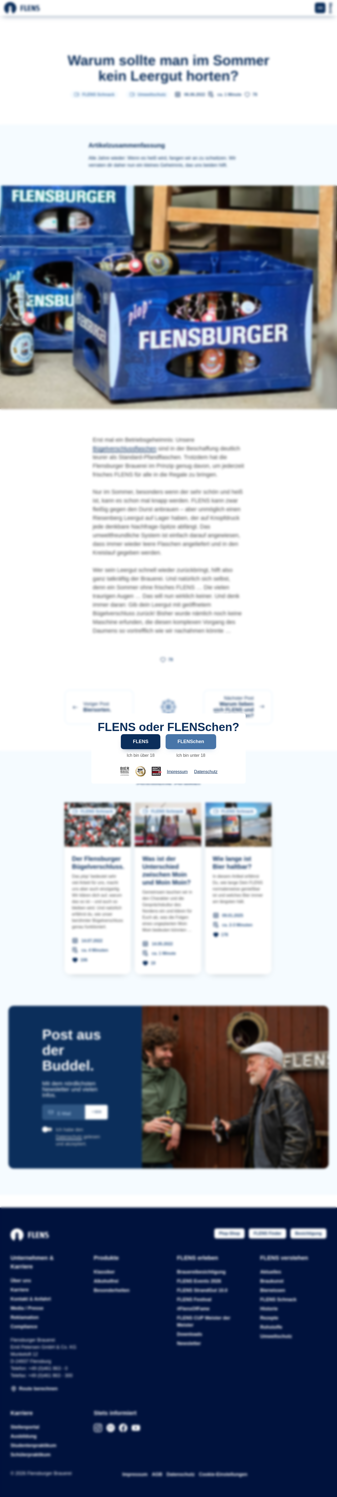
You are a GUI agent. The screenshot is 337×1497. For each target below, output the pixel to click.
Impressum (177, 772)
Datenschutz (205, 772)
